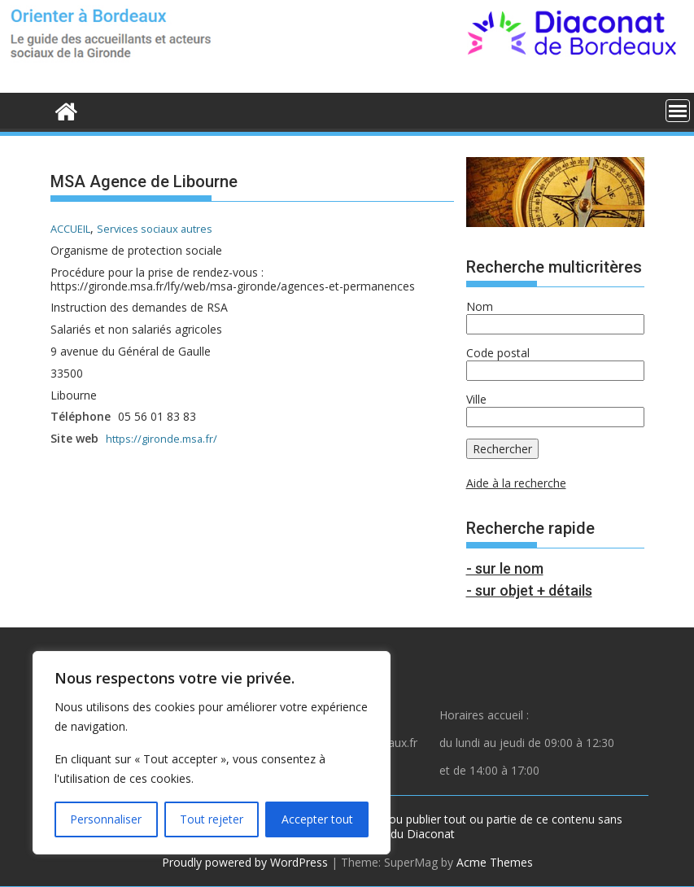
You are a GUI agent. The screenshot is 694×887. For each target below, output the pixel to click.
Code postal (498, 352)
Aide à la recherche (516, 483)
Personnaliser (106, 819)
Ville (476, 399)
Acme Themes (494, 862)
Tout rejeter (211, 819)
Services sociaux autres (164, 228)
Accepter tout (317, 819)
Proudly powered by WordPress (245, 862)
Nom (479, 306)
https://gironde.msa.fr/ (164, 438)
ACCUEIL (73, 228)
